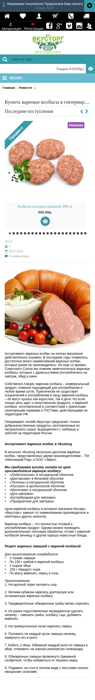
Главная (8, 87)
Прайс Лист (45, 8)
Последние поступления (29, 111)
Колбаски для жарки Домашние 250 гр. (45, 206)
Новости (25, 87)
